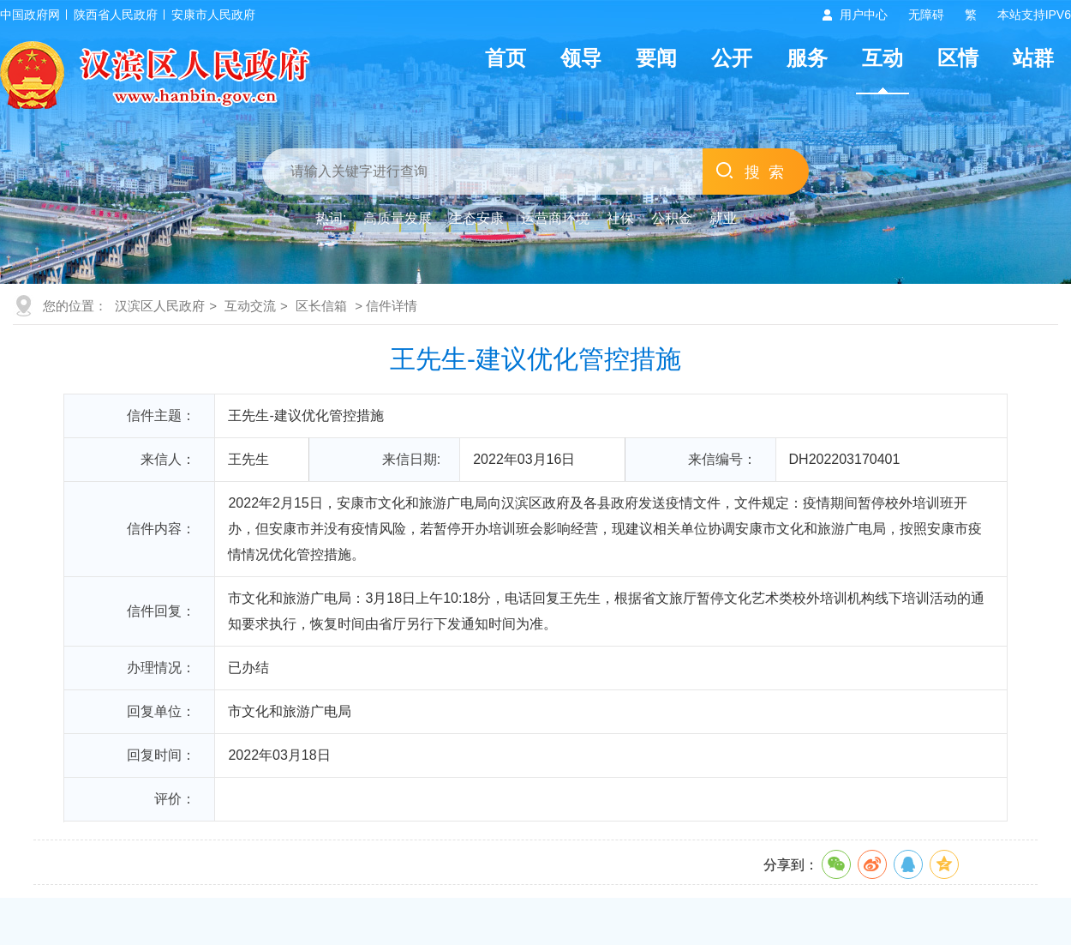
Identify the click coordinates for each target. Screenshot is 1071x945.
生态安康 (476, 218)
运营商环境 (555, 218)
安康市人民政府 (213, 14)
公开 (731, 57)
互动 (882, 57)
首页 (505, 57)
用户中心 (864, 14)
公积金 (671, 218)
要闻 (656, 57)
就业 (723, 218)
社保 (620, 218)
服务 (807, 57)
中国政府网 (30, 14)
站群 (1033, 57)
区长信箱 (321, 305)
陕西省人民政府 (116, 14)
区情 (957, 57)
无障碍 (926, 14)
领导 (580, 57)
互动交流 (250, 305)
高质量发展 (397, 218)
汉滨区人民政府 (160, 305)
